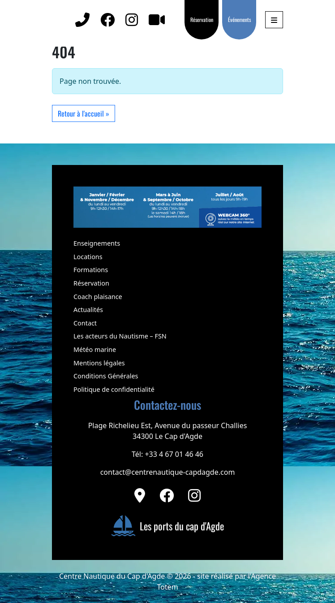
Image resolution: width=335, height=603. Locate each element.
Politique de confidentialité (114, 389)
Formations (90, 269)
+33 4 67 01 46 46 (174, 454)
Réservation (201, 19)
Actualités (88, 309)
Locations (88, 256)
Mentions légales (99, 363)
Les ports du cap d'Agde (167, 525)
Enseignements (96, 243)
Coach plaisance (97, 296)
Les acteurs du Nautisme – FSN (120, 336)
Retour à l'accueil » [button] (83, 113)
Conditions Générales (105, 376)
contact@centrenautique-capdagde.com (167, 472)
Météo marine (94, 349)
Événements (239, 19)
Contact (85, 323)
